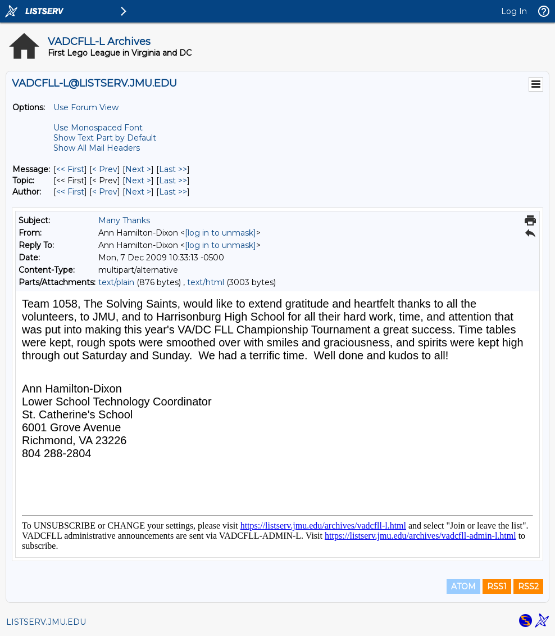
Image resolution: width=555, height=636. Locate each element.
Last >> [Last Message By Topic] (173, 180)
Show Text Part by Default (104, 138)
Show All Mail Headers (96, 148)
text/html (205, 282)
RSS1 (497, 586)
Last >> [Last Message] (173, 169)
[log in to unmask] (220, 233)
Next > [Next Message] (138, 169)
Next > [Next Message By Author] (138, 192)
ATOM (463, 586)
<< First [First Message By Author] (70, 192)
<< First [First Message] (70, 169)
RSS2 (528, 586)
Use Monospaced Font (98, 128)
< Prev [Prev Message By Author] (104, 192)
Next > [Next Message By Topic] (138, 180)
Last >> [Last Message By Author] (173, 192)
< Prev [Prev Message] (104, 169)
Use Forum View (86, 107)
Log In (514, 11)
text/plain (116, 282)
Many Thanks (124, 220)
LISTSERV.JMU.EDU (46, 622)
